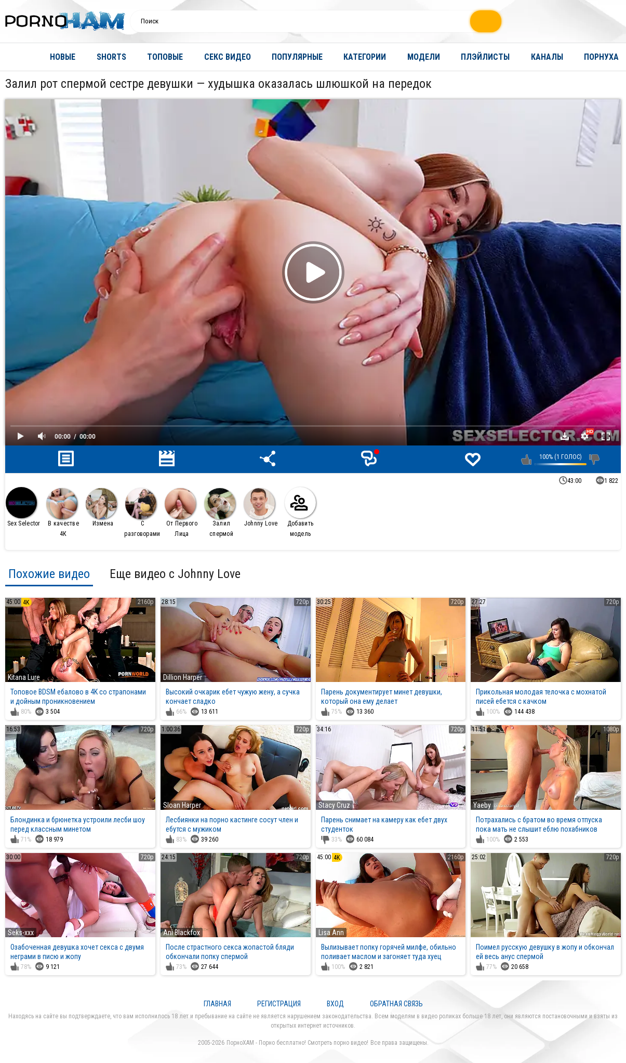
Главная (18, 57)
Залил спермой (219, 512)
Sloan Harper (182, 805)
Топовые (165, 57)
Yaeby (482, 805)
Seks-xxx (21, 932)
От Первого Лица (181, 512)
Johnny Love (260, 507)
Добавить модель (300, 512)
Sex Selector (23, 507)
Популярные (297, 57)
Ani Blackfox (181, 932)
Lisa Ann (331, 932)
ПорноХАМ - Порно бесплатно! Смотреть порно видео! (297, 1042)
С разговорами (142, 512)
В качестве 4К (62, 512)
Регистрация (279, 1004)
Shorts (111, 57)
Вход (335, 1004)
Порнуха (601, 57)
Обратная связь (396, 1004)
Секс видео (227, 57)
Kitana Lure (24, 677)
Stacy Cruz (334, 805)
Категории (364, 57)
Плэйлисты (485, 57)
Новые (62, 57)
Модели (423, 57)
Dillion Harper (182, 677)
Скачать (565, 436)
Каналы (547, 57)
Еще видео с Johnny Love (175, 574)
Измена (101, 507)
